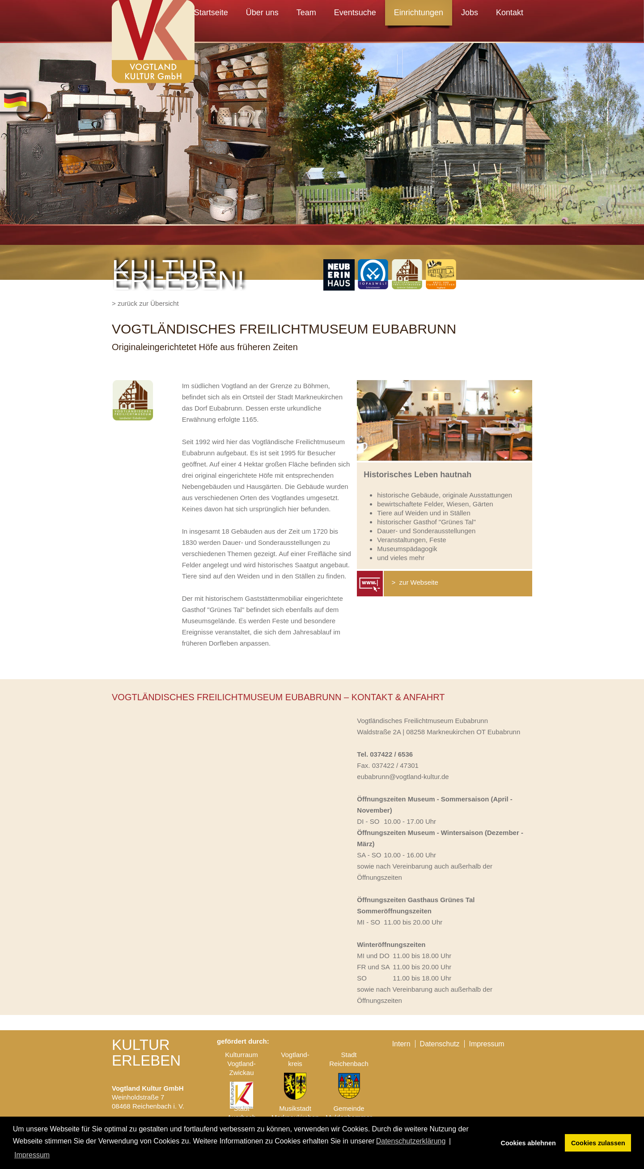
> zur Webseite (414, 582)
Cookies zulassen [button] (598, 1143)
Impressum (486, 1044)
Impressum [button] (32, 1155)
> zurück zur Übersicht (145, 303)
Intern (401, 1044)
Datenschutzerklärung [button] (411, 1141)
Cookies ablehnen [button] (528, 1143)
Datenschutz (440, 1044)
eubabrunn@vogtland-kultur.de (403, 776)
